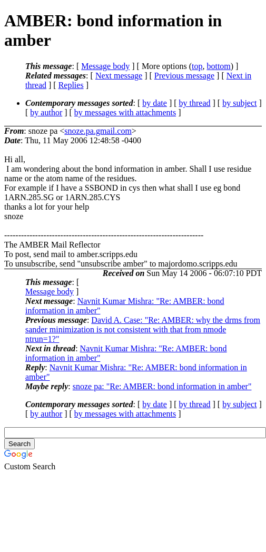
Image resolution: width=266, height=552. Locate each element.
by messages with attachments (125, 112)
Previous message (184, 75)
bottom (218, 66)
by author (46, 112)
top (197, 66)
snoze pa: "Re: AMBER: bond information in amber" (162, 386)
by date (154, 102)
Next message (118, 75)
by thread (195, 102)
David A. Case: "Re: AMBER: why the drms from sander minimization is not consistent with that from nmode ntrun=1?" (142, 329)
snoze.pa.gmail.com (98, 130)
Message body (105, 66)
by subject (239, 102)
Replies (71, 85)
